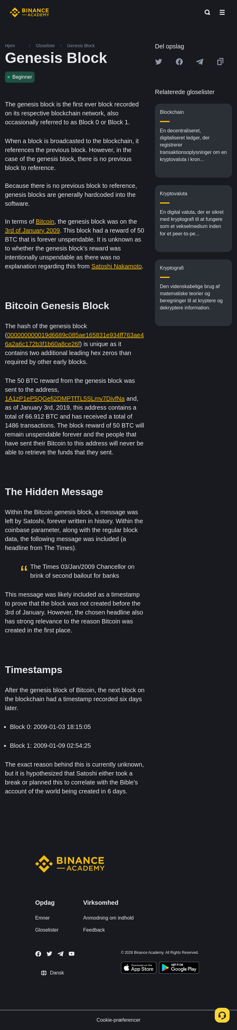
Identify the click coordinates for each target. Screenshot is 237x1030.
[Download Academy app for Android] (179, 968)
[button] (222, 12)
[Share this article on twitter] (158, 61)
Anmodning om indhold (108, 917)
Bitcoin (45, 221)
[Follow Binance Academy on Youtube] (72, 954)
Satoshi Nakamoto (116, 266)
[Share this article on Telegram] (199, 61)
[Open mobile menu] (222, 12)
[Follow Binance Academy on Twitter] (49, 953)
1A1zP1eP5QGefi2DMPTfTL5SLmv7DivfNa (65, 398)
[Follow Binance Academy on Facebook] (38, 954)
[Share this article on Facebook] (179, 61)
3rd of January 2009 (32, 230)
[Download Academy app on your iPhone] (138, 968)
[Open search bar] (205, 12)
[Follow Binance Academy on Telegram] (60, 954)
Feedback (94, 930)
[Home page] (29, 12)
